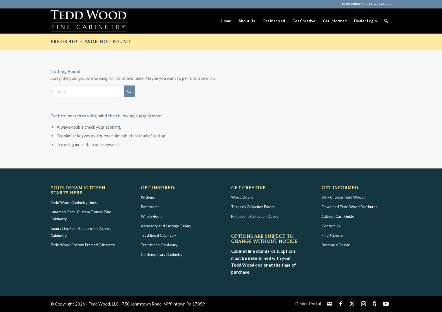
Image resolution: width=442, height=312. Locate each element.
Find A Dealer (333, 235)
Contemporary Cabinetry (162, 254)
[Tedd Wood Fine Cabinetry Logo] (88, 21)
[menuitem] (365, 4)
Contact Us (331, 226)
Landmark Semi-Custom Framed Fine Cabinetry (80, 215)
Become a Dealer (336, 245)
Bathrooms (150, 207)
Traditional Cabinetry (158, 235)
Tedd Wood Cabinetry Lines (73, 202)
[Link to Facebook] (340, 303)
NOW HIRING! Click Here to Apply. (367, 4)
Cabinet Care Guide (338, 216)
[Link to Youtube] (386, 303)
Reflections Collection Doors (254, 216)
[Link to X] (352, 303)
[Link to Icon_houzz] (374, 303)
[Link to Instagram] (363, 303)
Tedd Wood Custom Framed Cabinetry (82, 245)
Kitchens (148, 197)
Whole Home (151, 216)
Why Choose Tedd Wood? (343, 197)
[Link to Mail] (329, 303)
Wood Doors (242, 197)
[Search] (386, 21)
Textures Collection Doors (253, 207)
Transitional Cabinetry (159, 245)
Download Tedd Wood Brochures (349, 207)
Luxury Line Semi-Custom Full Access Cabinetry (80, 232)
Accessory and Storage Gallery (166, 226)
